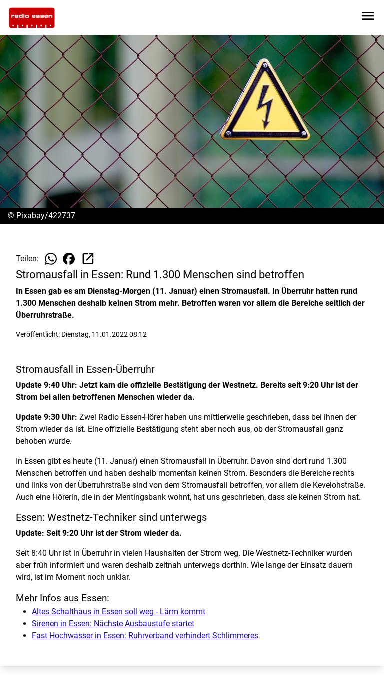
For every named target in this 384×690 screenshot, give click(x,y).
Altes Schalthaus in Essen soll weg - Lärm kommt (119, 611)
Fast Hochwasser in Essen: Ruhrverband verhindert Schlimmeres (145, 635)
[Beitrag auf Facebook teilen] (69, 259)
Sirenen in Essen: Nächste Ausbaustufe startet (113, 623)
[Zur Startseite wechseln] (32, 18)
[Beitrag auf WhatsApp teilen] (51, 259)
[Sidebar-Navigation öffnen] (368, 18)
